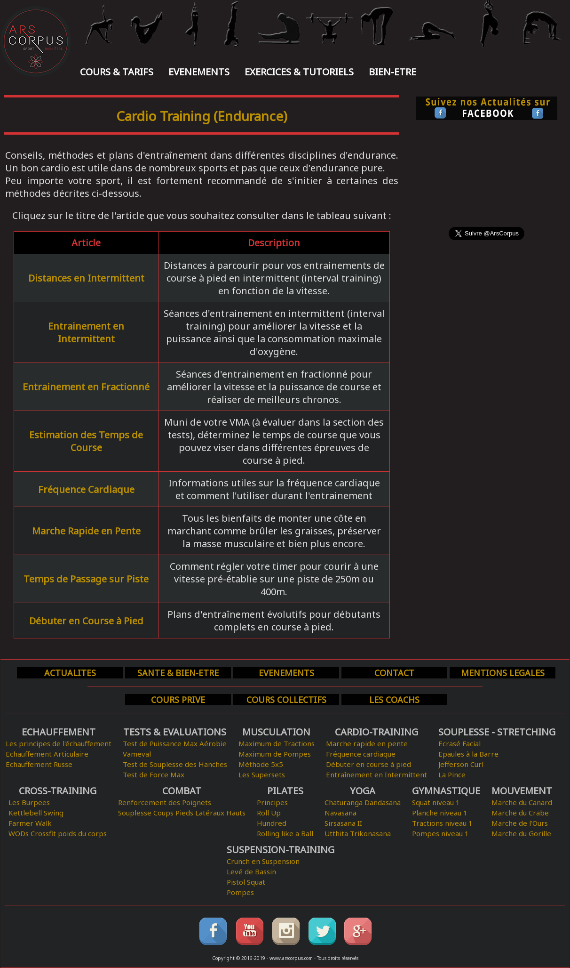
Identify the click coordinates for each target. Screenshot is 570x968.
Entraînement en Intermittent (376, 774)
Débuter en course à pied (368, 764)
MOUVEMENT (521, 790)
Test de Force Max (153, 774)
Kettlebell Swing (35, 812)
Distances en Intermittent (86, 278)
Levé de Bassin (251, 871)
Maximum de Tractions (276, 743)
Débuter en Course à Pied (86, 620)
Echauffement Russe (39, 764)
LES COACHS (394, 699)
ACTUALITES (70, 672)
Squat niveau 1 (436, 802)
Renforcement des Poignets (164, 802)
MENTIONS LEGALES (503, 672)
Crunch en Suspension (263, 861)
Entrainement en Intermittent (86, 332)
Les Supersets (261, 774)
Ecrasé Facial (459, 743)
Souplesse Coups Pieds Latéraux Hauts (181, 812)
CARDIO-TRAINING (376, 732)
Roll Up (269, 812)
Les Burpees (29, 802)
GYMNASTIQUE (446, 790)
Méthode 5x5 (260, 764)
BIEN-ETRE (392, 71)
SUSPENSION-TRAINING (280, 849)
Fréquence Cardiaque (86, 489)
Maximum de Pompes (274, 753)
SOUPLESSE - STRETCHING (496, 732)
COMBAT (181, 790)
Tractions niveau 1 (442, 823)
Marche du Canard (521, 802)
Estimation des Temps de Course (86, 441)
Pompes (240, 892)
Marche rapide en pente (367, 743)
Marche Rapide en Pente (86, 530)
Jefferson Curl (460, 764)
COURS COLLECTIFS (286, 699)
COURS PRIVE (178, 699)
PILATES (285, 790)
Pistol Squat (246, 882)
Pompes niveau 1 (440, 833)
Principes (272, 802)
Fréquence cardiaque (361, 753)
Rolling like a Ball (285, 833)
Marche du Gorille (521, 833)
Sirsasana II (343, 823)
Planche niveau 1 (439, 812)
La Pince (452, 774)
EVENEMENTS (199, 71)
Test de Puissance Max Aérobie (175, 743)
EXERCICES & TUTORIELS (299, 71)
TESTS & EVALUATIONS (174, 732)
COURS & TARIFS (116, 71)
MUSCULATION (276, 732)
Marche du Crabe (520, 812)
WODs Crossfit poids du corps (57, 833)
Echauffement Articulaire (47, 753)
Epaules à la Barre (468, 753)
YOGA (362, 790)
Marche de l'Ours (519, 823)
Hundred (271, 823)
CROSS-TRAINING (57, 790)
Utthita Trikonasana (358, 833)
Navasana (340, 812)
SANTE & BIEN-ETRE (178, 672)
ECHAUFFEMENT (58, 732)
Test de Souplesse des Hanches (175, 764)
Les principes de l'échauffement (58, 743)
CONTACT (394, 672)
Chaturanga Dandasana (363, 802)
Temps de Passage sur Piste (86, 579)
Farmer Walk (30, 823)
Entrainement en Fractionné (86, 386)
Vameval (137, 753)
